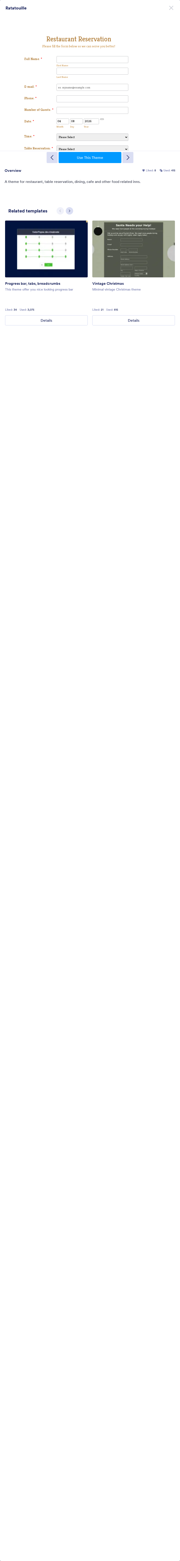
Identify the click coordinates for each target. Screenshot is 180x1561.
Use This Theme (90, 157)
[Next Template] (127, 157)
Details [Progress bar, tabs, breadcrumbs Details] (46, 320)
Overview (13, 170)
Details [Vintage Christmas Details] (133, 320)
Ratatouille (16, 8)
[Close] (171, 7)
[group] (46, 273)
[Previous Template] (52, 157)
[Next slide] (69, 211)
